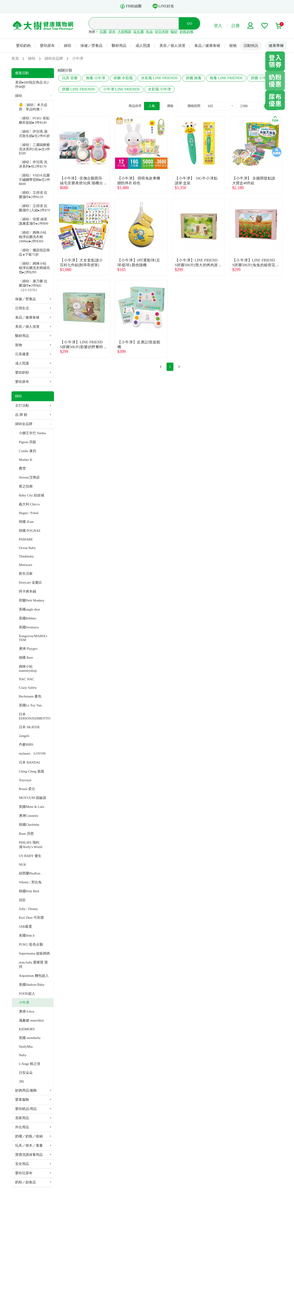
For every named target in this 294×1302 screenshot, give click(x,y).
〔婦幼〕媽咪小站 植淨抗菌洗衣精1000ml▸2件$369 (32, 237)
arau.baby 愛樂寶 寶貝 (33, 964)
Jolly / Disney (28, 909)
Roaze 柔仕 (27, 789)
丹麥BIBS (26, 744)
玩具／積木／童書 (29, 1145)
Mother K (25, 460)
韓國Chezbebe (29, 824)
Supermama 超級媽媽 (34, 953)
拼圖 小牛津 (260, 78)
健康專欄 (276, 46)
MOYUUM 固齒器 (32, 798)
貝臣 (22, 900)
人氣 (152, 106)
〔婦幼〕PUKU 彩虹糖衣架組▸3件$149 (34, 120)
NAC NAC (26, 679)
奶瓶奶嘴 (186, 32)
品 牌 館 (21, 415)
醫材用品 (119, 46)
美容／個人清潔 (172, 46)
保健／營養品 (91, 46)
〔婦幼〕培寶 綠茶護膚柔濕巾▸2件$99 (33, 221)
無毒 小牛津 (95, 78)
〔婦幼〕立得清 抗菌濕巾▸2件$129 (33, 195)
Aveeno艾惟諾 (29, 477)
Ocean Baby (27, 548)
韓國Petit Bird (29, 891)
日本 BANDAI (29, 762)
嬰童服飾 (22, 1099)
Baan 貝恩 (26, 833)
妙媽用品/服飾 (26, 1090)
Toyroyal (25, 780)
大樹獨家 (124, 32)
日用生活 (22, 308)
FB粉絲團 (130, 6)
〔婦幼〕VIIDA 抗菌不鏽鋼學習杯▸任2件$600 (34, 180)
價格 (170, 106)
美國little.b (27, 935)
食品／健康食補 (207, 46)
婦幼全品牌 (23, 424)
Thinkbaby (26, 556)
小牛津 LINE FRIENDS (121, 89)
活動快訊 (250, 46)
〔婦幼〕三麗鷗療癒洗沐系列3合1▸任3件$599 (34, 149)
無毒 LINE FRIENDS (226, 78)
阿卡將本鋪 (27, 591)
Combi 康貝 (27, 451)
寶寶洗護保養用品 (29, 1154)
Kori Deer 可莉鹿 (31, 917)
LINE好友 (163, 6)
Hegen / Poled (28, 513)
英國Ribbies (27, 618)
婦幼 (67, 46)
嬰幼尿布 (47, 46)
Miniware (25, 565)
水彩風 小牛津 (159, 89)
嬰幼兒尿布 (23, 1173)
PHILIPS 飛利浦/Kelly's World (30, 845)
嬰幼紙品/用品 (26, 1109)
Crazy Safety (28, 687)
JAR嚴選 (25, 926)
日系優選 (22, 354)
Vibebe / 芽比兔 (30, 882)
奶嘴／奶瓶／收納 (29, 1136)
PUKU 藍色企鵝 (31, 944)
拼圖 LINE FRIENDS (78, 89)
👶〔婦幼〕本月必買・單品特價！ (33, 107)
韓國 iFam (26, 522)
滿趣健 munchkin (31, 1020)
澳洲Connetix (28, 816)
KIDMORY (27, 1029)
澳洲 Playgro (28, 648)
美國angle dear (29, 609)
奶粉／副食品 (25, 1182)
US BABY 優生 (30, 856)
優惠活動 (22, 73)
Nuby (22, 1055)
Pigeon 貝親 (27, 442)
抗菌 (103, 32)
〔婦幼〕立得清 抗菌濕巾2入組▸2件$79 (34, 208)
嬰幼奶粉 (23, 46)
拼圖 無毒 (193, 78)
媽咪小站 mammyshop (28, 668)
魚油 (149, 32)
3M (21, 1081)
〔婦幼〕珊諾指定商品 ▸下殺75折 (34, 252)
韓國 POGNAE (30, 530)
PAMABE (26, 539)
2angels (24, 736)
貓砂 (174, 32)
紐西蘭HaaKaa (29, 873)
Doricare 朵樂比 (30, 582)
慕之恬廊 (26, 486)
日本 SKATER (29, 727)
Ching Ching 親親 (31, 771)
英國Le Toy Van (30, 705)
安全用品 (22, 1164)
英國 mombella (29, 1038)
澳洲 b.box (26, 1011)
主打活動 (22, 405)
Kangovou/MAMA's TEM (33, 638)
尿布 (112, 32)
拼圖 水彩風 (123, 78)
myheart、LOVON (32, 753)
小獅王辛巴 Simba (32, 433)
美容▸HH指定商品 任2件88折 (32, 85)
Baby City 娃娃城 (31, 495)
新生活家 (26, 573)
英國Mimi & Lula (31, 807)
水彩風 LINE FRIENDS (159, 78)
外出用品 (22, 1127)
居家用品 (22, 1118)
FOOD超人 (27, 993)
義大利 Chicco (29, 504)
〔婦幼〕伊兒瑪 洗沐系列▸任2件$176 (33, 164)
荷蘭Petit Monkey (31, 600)
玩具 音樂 (70, 78)
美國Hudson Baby (32, 984)
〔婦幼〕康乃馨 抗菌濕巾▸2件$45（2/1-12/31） (33, 285)
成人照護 (143, 46)
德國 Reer (26, 657)
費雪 (22, 468)
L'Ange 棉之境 (29, 1064)
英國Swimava (29, 627)
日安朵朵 (26, 1073)
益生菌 (138, 32)
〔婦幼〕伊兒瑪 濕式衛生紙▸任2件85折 (34, 134)
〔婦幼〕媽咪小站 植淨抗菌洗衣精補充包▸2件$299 (34, 268)
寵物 (233, 46)
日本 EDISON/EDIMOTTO (34, 716)
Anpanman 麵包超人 (34, 975)
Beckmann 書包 (30, 696)
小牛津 (24, 1002)
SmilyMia (26, 1046)
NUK (22, 864)
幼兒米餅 (162, 32)
